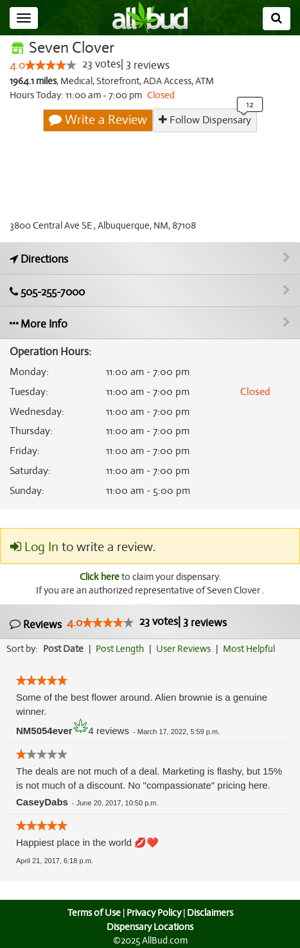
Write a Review (99, 120)
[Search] (276, 18)
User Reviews (186, 649)
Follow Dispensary (205, 120)
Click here (98, 577)
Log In (34, 547)
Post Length (121, 649)
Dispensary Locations (150, 927)
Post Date (64, 649)
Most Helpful (253, 649)
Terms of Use (92, 913)
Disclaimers (211, 913)
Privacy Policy (153, 913)
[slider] (50, 65)
